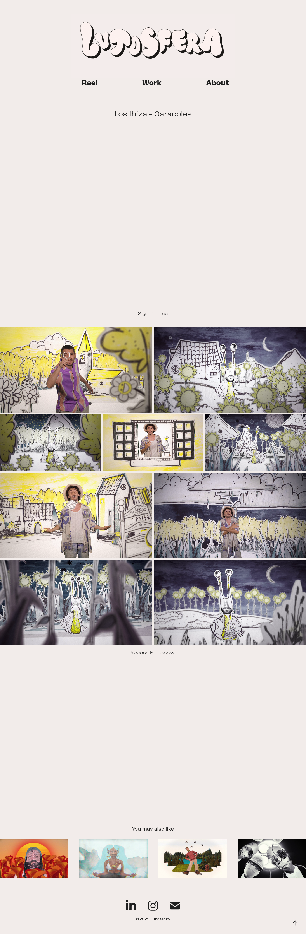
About (217, 82)
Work (152, 82)
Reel (90, 82)
